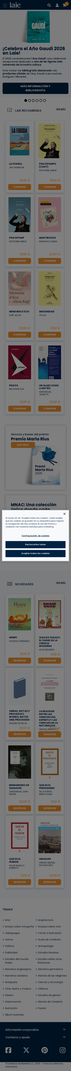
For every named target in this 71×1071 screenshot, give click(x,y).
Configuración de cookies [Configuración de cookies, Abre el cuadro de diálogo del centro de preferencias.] (36, 535)
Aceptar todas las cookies (35, 553)
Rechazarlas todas (35, 544)
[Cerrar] (64, 513)
